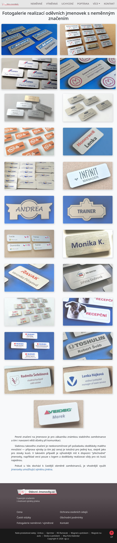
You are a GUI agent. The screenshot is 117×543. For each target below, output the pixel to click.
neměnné (35, 523)
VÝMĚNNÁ (52, 3)
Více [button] (95, 3)
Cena (19, 512)
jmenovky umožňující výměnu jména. (32, 469)
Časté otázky (24, 517)
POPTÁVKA (83, 3)
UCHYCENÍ (67, 3)
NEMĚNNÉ (36, 3)
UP (111, 534)
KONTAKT (109, 3)
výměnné (48, 523)
